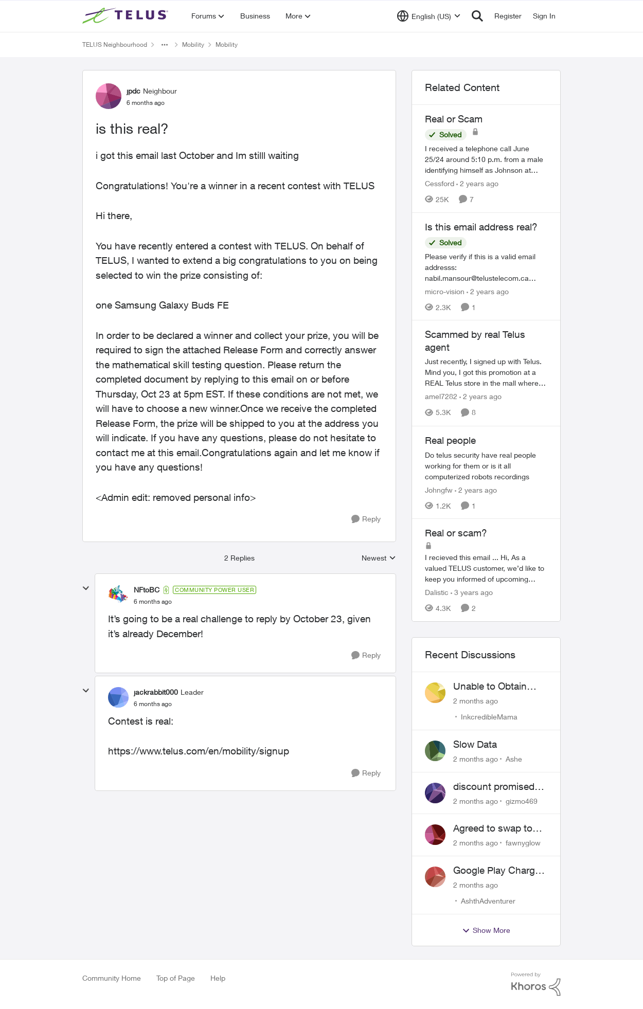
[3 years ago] (472, 592)
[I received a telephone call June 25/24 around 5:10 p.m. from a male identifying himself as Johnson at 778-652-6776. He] (486, 159)
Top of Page (175, 978)
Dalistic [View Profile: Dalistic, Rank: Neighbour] (437, 592)
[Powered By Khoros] (536, 984)
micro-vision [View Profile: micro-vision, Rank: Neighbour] (445, 290)
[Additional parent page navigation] (164, 45)
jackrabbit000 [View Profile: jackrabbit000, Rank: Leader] (156, 692)
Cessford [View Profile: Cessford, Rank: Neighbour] (439, 183)
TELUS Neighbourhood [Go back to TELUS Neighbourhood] (114, 44)
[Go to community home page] (126, 16)
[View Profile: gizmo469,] (435, 793)
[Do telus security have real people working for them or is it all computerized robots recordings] (486, 465)
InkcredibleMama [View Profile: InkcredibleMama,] (489, 716)
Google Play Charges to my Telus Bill (499, 870)
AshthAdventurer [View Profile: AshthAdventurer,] (488, 900)
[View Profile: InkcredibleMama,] (435, 692)
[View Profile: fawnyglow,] (435, 834)
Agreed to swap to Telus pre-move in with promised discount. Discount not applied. (494, 828)
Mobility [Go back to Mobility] (193, 44)
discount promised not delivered (493, 787)
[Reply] (366, 519)
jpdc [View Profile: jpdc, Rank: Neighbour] (133, 90)
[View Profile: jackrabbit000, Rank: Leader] (118, 697)
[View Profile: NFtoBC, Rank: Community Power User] (118, 595)
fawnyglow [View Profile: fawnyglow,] (523, 842)
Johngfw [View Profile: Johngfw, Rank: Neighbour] (439, 489)
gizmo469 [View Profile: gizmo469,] (522, 800)
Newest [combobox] (379, 558)
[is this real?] (153, 601)
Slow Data (475, 744)
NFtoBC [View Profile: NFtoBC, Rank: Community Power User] (146, 589)
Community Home (111, 978)
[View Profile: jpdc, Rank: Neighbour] (108, 96)
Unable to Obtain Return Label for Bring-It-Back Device (498, 686)
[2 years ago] (477, 183)
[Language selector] (428, 16)
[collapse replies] (86, 588)
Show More (486, 930)
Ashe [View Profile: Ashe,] (514, 758)
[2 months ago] (475, 700)
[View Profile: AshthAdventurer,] (435, 877)
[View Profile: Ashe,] (435, 751)
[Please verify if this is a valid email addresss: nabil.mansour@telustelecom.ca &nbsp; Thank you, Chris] (486, 266)
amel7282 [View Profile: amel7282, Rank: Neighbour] (441, 396)
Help (217, 978)
